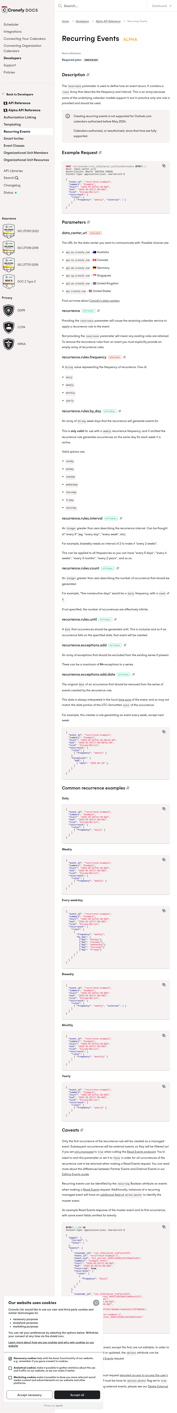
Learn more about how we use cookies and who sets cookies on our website (51, 1344)
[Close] (96, 1303)
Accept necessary (29, 1395)
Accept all (77, 1395)
